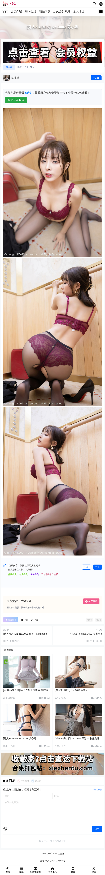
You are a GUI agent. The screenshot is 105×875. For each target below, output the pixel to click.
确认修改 (98, 789)
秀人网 (9, 67)
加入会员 (30, 11)
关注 (96, 78)
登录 (86, 567)
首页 (5, 11)
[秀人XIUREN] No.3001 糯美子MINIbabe (25, 633)
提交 (97, 829)
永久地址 (78, 11)
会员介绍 (16, 11)
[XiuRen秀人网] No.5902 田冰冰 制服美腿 (77, 738)
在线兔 (60, 853)
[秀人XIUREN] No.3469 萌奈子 (71, 690)
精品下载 (44, 11)
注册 (97, 567)
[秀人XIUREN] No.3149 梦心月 (19, 738)
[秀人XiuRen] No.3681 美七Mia (85, 633)
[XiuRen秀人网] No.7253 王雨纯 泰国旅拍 (25, 690)
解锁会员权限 (16, 99)
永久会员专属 (61, 11)
